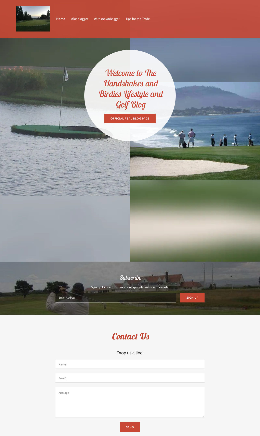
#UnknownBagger (106, 19)
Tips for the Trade (138, 19)
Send (130, 427)
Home (60, 19)
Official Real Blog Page (130, 118)
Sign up (192, 297)
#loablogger (79, 19)
